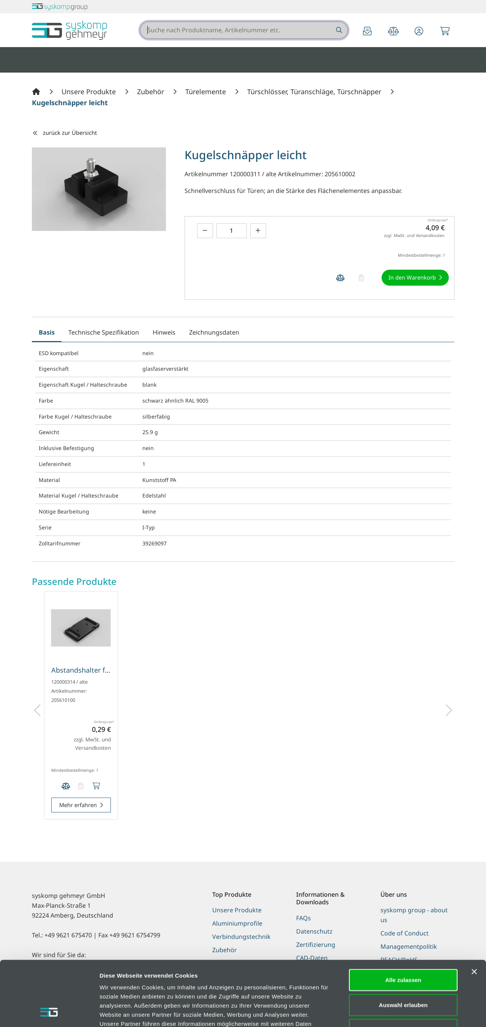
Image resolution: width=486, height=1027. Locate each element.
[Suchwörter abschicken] (338, 30)
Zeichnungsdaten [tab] (214, 332)
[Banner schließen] (474, 910)
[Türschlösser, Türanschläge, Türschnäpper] (315, 91)
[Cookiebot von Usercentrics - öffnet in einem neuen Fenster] (49, 1012)
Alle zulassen (403, 919)
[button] (419, 32)
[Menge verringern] (205, 230)
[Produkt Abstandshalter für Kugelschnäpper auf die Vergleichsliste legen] (65, 786)
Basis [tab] (47, 332)
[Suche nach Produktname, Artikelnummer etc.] (338, 30)
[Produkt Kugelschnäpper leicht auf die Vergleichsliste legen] (340, 278)
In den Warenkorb (412, 277)
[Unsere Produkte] (90, 91)
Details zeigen (404, 1012)
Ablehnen (403, 968)
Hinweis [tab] (164, 332)
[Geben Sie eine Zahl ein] (231, 230)
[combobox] (244, 30)
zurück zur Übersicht (64, 132)
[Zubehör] (151, 91)
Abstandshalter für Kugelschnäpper (108, 670)
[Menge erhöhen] (258, 230)
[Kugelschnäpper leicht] (70, 102)
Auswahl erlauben (403, 944)
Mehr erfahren (78, 805)
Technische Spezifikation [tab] (103, 332)
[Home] (37, 91)
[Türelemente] (206, 91)
